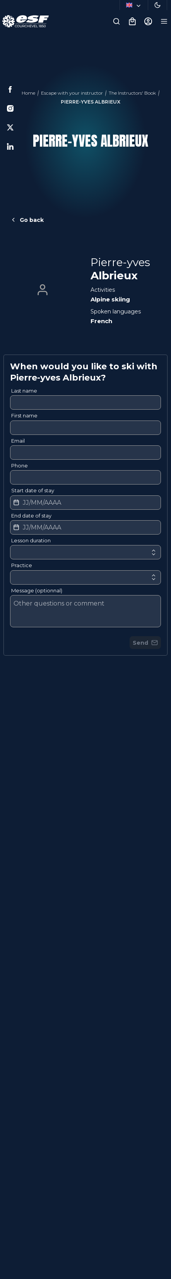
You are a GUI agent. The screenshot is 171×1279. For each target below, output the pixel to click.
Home (28, 93)
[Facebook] (10, 89)
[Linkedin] (10, 146)
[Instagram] (10, 108)
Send (145, 642)
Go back (27, 219)
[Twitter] (10, 127)
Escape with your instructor (72, 93)
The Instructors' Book (132, 93)
